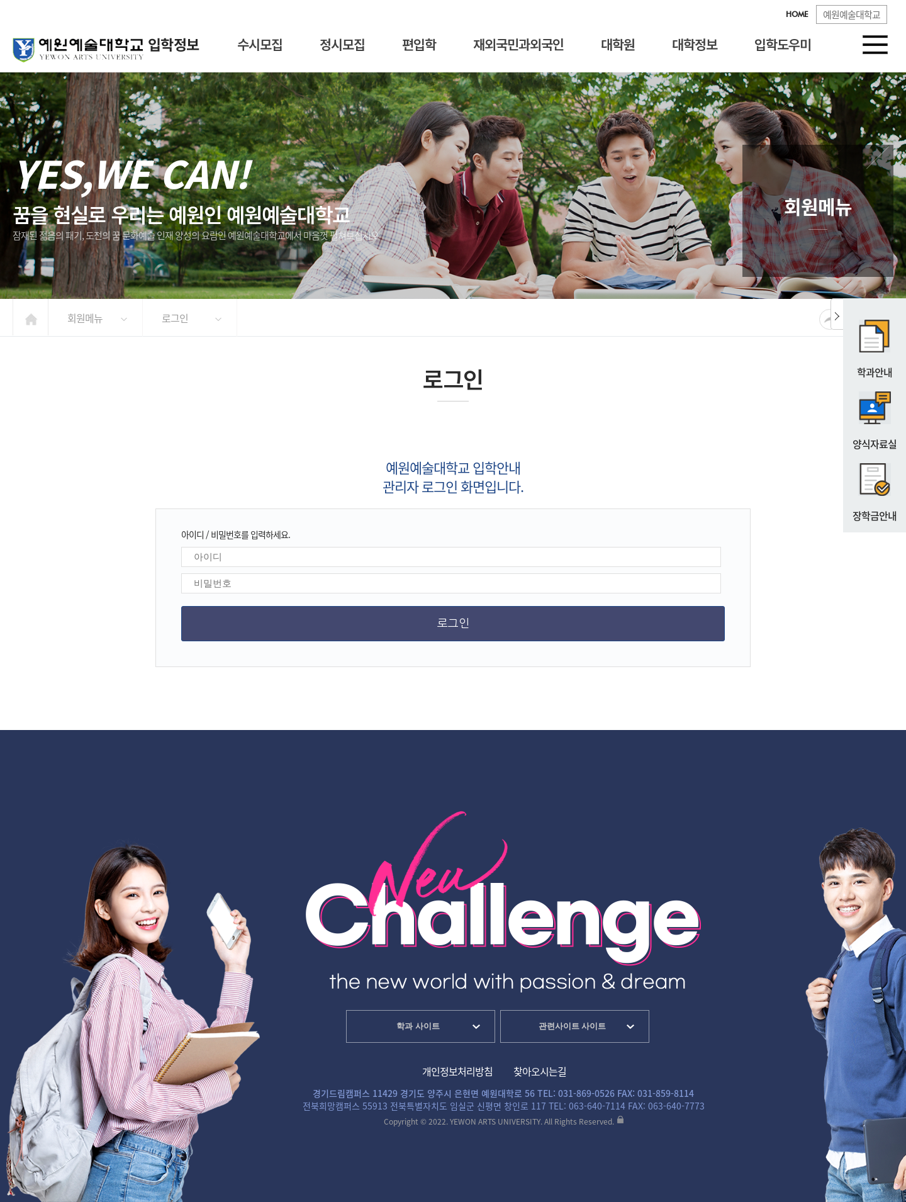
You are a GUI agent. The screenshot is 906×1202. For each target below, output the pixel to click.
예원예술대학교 (851, 14)
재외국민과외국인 (518, 44)
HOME (797, 15)
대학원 (618, 44)
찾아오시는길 (539, 1071)
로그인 (175, 317)
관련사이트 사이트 (573, 1026)
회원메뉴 (85, 317)
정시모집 (342, 44)
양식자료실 (875, 415)
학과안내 (874, 343)
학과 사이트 (418, 1026)
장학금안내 (875, 487)
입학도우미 (782, 44)
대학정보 (694, 44)
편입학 (419, 44)
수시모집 (259, 44)
